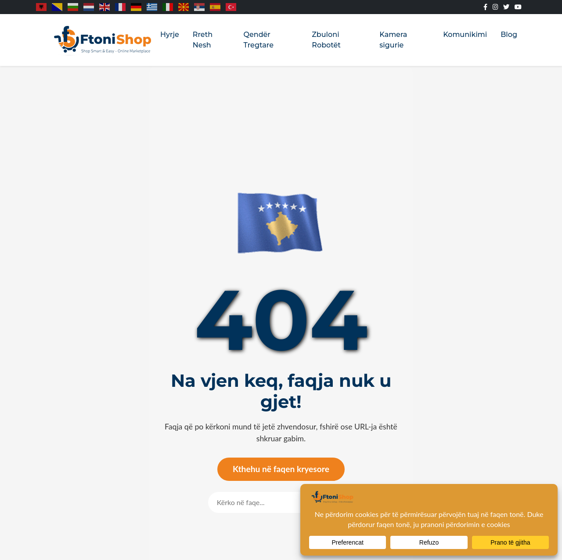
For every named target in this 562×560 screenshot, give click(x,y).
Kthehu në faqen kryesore (281, 469)
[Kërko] (260, 502)
